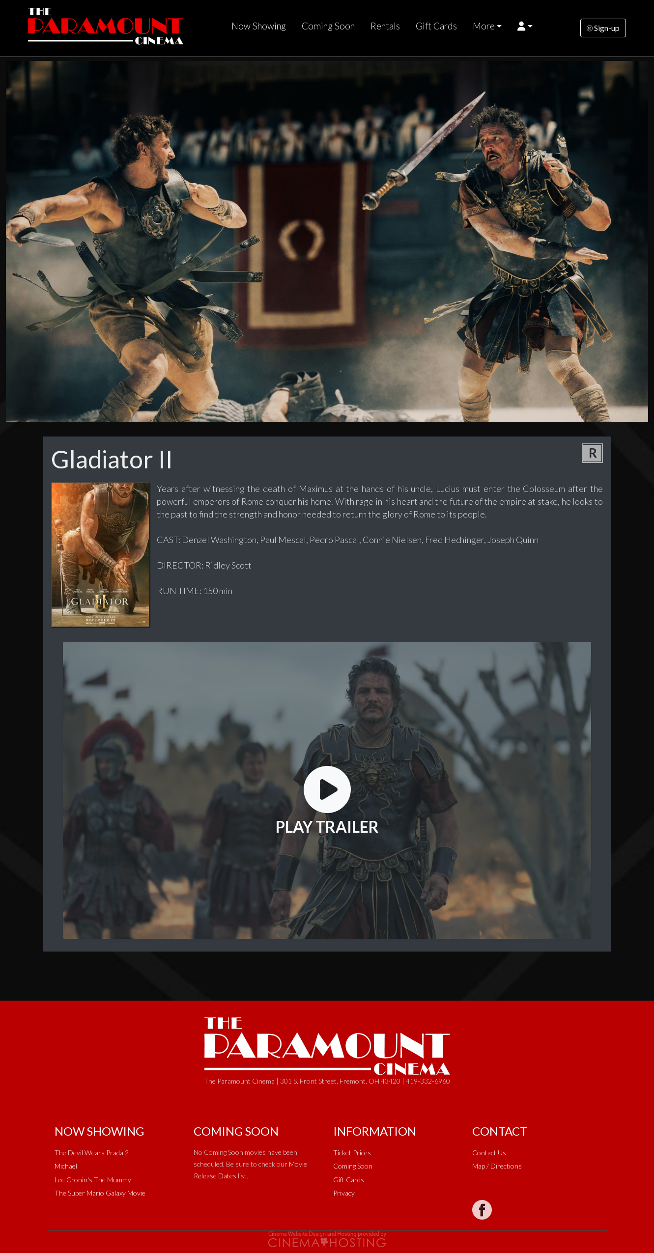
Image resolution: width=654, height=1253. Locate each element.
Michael (66, 1166)
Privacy (344, 1193)
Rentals (385, 26)
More (484, 26)
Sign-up (603, 27)
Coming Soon (328, 26)
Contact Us (489, 1152)
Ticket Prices (352, 1152)
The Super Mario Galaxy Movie (100, 1193)
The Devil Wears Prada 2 (92, 1152)
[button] (525, 26)
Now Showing (258, 26)
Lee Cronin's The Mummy (93, 1179)
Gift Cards (436, 26)
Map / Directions (497, 1166)
